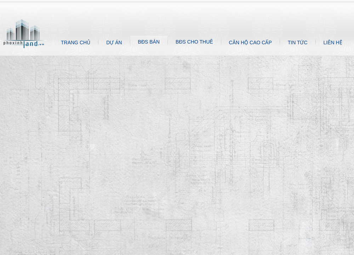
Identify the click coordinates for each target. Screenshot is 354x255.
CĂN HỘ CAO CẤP (250, 42)
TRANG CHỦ (75, 42)
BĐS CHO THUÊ (194, 42)
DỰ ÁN (114, 42)
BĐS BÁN (149, 42)
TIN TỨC (298, 42)
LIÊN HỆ (333, 42)
